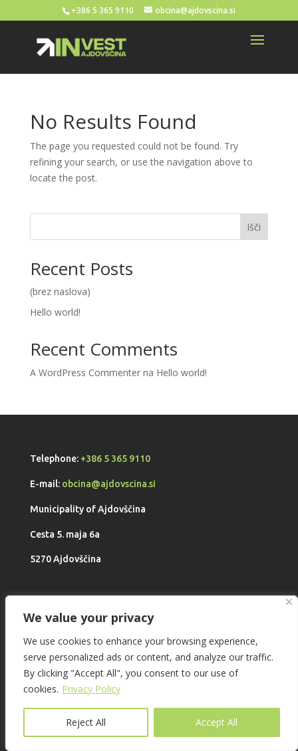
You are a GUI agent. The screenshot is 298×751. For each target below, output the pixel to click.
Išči (254, 227)
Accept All (216, 722)
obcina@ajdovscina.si (109, 484)
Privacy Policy (91, 689)
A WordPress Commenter (85, 372)
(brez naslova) (60, 291)
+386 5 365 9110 (115, 458)
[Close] (289, 602)
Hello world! (55, 312)
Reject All (86, 722)
